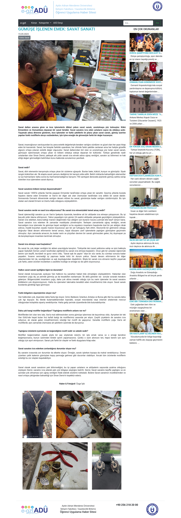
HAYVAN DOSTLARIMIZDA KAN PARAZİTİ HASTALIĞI (155, 175)
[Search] (138, 22)
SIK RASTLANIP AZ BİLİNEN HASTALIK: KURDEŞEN (154, 333)
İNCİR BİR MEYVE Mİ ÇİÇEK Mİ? (144, 240)
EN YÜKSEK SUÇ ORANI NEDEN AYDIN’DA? (150, 146)
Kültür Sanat (24, 38)
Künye (34, 22)
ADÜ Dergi (58, 23)
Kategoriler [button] (44, 23)
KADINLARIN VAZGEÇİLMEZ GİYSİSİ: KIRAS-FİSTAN (154, 269)
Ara (157, 23)
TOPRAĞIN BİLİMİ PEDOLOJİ (143, 208)
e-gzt (23, 22)
